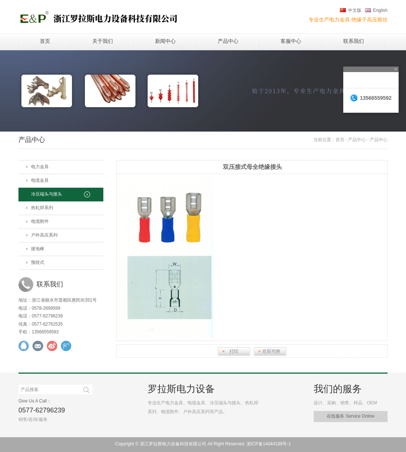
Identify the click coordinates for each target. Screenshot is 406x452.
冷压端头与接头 (46, 194)
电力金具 (40, 166)
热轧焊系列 (42, 207)
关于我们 (102, 41)
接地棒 (37, 248)
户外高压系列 (44, 235)
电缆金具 (40, 180)
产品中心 (228, 41)
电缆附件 (40, 221)
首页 (45, 41)
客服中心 (291, 41)
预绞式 (37, 262)
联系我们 (353, 41)
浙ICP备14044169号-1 (269, 443)
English (380, 10)
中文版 (354, 10)
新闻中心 (165, 41)
